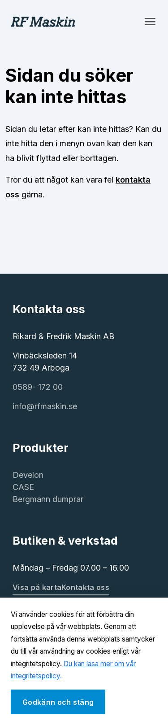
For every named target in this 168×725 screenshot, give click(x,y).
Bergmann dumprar (48, 499)
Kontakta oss (85, 587)
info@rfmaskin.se (45, 406)
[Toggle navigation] (150, 21)
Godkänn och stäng (58, 702)
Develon (28, 475)
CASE (23, 487)
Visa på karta (37, 587)
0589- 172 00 (38, 387)
